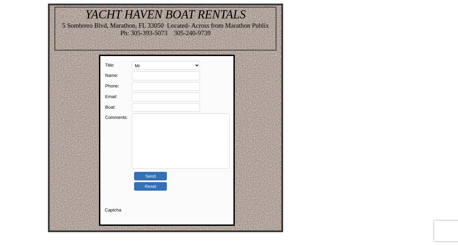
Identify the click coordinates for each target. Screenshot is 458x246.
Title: (110, 65)
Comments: (116, 117)
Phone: (112, 85)
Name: (111, 75)
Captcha (113, 210)
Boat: (110, 107)
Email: (111, 96)
